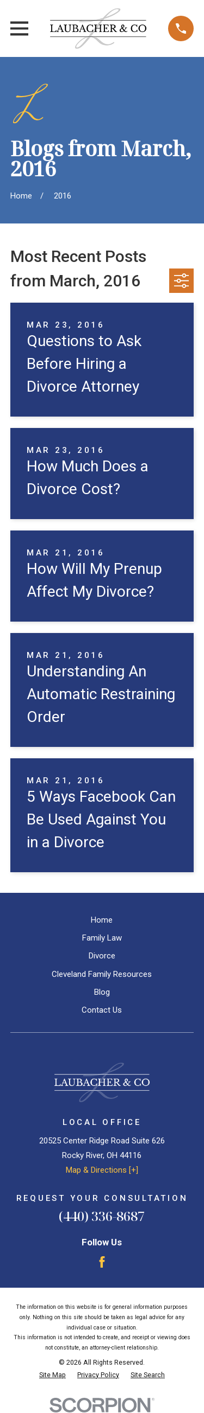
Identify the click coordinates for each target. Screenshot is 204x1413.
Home (102, 920)
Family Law (102, 938)
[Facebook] (102, 1262)
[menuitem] (52, 1375)
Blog (102, 992)
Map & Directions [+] (102, 1170)
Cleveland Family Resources (102, 974)
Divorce (102, 956)
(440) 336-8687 (102, 1216)
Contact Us (102, 1010)
